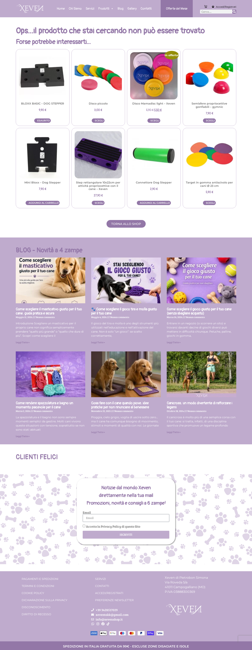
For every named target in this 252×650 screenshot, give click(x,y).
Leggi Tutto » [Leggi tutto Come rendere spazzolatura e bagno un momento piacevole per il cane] (23, 436)
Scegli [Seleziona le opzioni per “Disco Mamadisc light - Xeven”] (154, 120)
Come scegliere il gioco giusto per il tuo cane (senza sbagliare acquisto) (199, 311)
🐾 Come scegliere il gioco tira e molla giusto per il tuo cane (124, 311)
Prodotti (106, 9)
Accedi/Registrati (226, 6)
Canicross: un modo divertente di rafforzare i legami (199, 405)
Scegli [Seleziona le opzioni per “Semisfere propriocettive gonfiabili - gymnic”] (210, 120)
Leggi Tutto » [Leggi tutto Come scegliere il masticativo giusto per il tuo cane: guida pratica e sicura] (23, 342)
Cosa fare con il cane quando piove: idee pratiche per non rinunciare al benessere (120, 405)
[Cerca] (234, 12)
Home (61, 9)
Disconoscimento (36, 607)
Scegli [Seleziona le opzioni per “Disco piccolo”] (99, 120)
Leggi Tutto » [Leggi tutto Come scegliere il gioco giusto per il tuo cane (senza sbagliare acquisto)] (174, 342)
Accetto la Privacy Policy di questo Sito (113, 526)
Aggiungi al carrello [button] (44, 202)
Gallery (132, 9)
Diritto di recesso (36, 614)
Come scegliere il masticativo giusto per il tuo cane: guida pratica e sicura (49, 311)
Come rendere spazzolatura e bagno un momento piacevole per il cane (44, 405)
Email (87, 512)
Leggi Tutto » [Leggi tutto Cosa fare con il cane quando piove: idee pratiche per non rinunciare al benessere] (98, 432)
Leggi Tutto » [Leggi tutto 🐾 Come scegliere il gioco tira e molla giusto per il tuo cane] (98, 342)
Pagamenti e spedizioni (40, 579)
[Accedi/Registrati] (213, 7)
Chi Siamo (75, 9)
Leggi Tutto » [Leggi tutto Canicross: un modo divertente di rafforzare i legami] (174, 432)
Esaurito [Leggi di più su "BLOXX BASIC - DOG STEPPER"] (43, 120)
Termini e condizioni (38, 586)
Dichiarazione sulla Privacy (44, 600)
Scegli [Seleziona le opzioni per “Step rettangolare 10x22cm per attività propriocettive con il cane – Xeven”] (99, 202)
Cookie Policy (33, 593)
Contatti (146, 9)
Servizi (90, 9)
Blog (120, 9)
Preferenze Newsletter (114, 600)
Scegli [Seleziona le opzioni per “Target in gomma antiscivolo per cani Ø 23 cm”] (210, 202)
